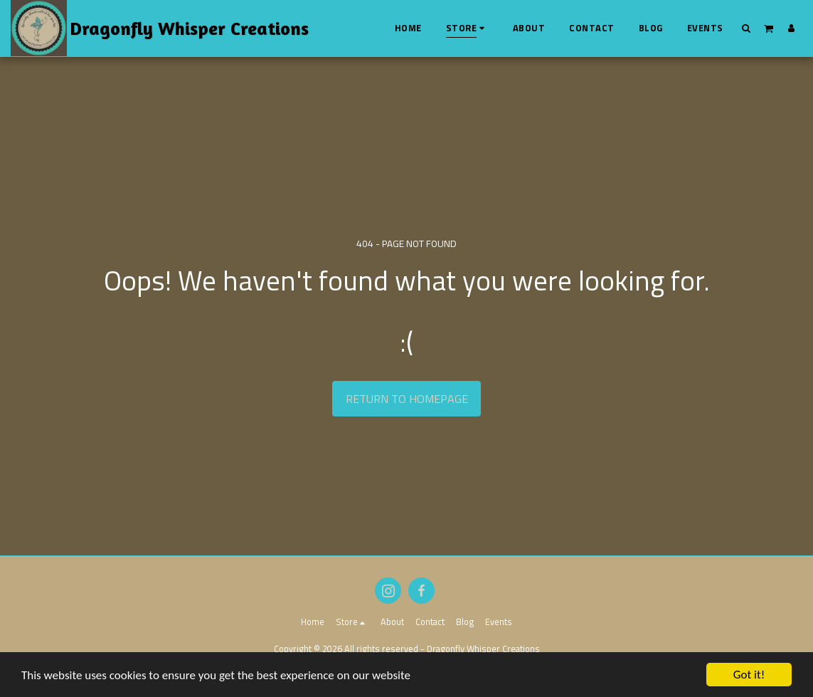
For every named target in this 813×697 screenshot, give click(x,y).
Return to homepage (407, 398)
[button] (746, 28)
